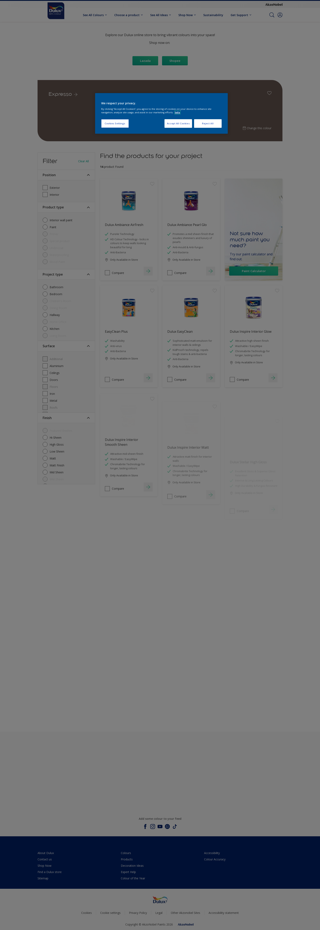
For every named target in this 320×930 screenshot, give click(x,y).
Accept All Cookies (178, 123)
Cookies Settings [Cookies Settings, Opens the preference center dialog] (115, 123)
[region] (161, 113)
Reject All (208, 123)
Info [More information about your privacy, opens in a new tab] (177, 112)
